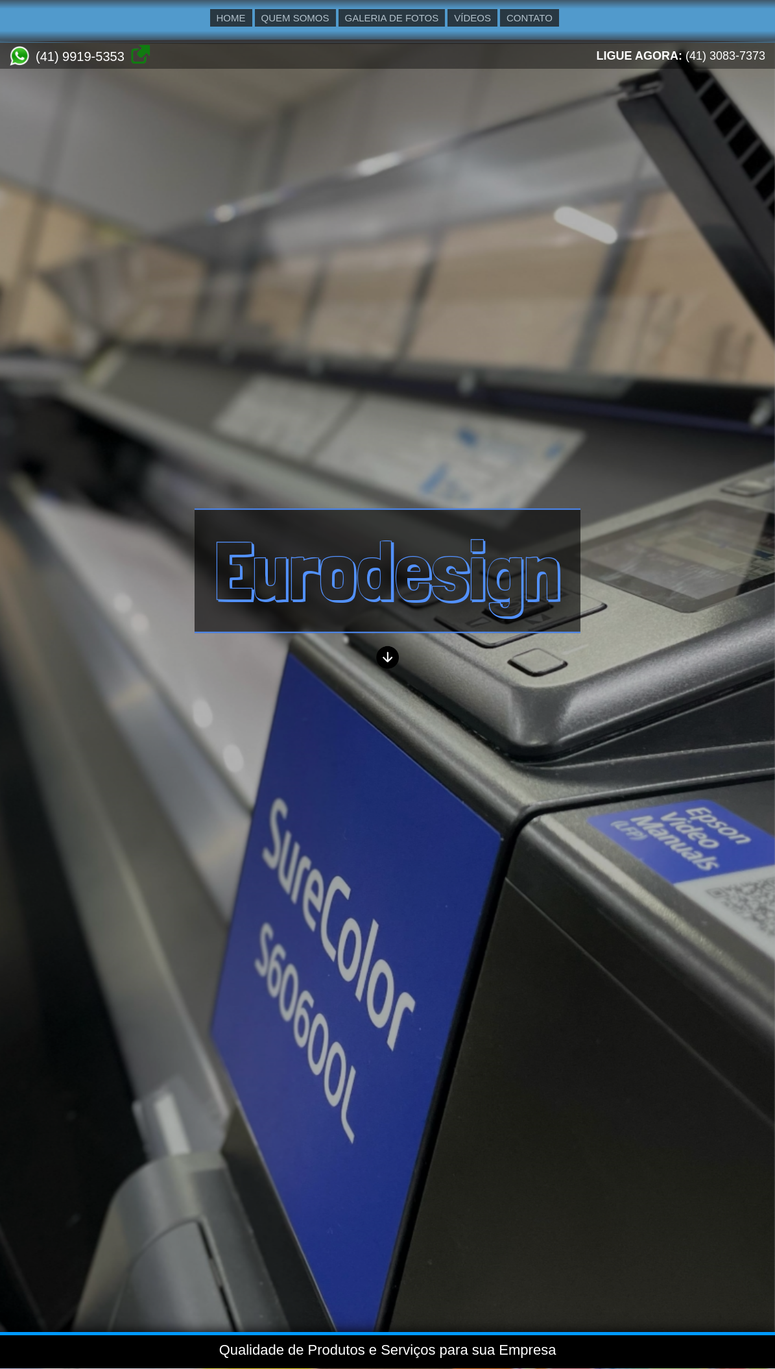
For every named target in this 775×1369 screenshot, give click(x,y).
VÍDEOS (472, 17)
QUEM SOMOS (295, 17)
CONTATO (530, 17)
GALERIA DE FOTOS (392, 17)
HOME (231, 17)
